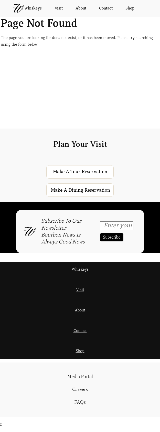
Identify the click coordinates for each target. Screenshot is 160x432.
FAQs (80, 402)
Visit (80, 289)
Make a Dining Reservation (80, 190)
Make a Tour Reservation (80, 172)
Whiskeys (80, 269)
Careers (80, 389)
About (80, 310)
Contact (80, 330)
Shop (80, 351)
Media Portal (80, 377)
